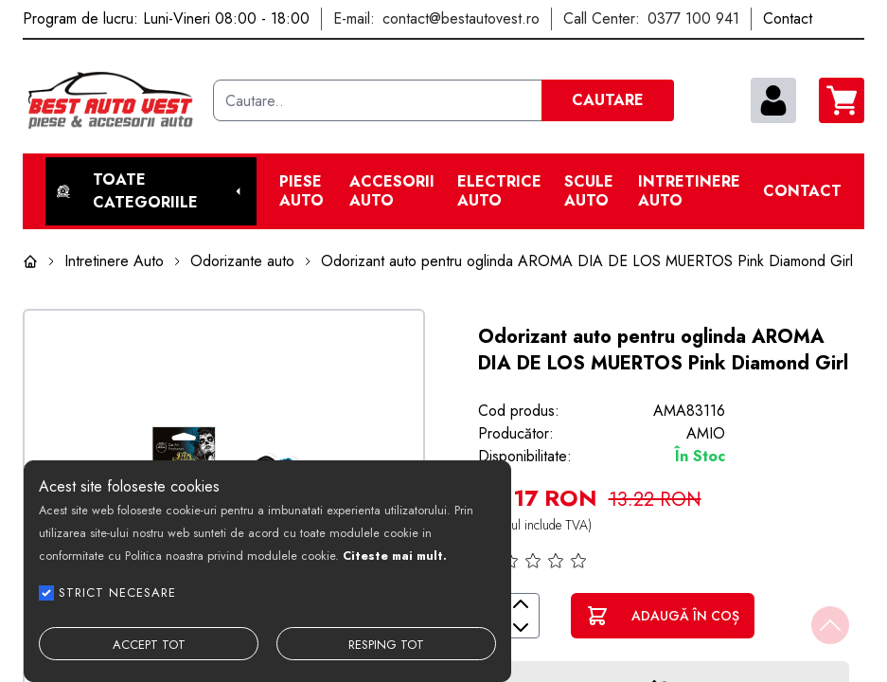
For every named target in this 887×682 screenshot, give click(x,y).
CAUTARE (608, 100)
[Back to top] (830, 625)
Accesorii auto (392, 191)
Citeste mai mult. (395, 556)
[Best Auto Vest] (110, 100)
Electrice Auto (499, 191)
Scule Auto (588, 191)
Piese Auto (301, 191)
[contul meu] (773, 100)
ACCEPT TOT (149, 645)
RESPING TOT (386, 645)
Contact (802, 191)
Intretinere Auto (689, 191)
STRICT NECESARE (117, 592)
